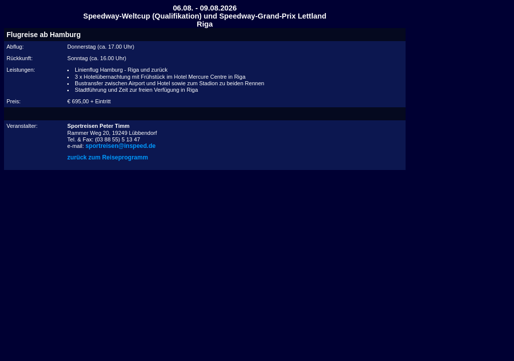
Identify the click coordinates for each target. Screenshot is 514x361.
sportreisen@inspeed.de (120, 145)
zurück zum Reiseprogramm (107, 157)
